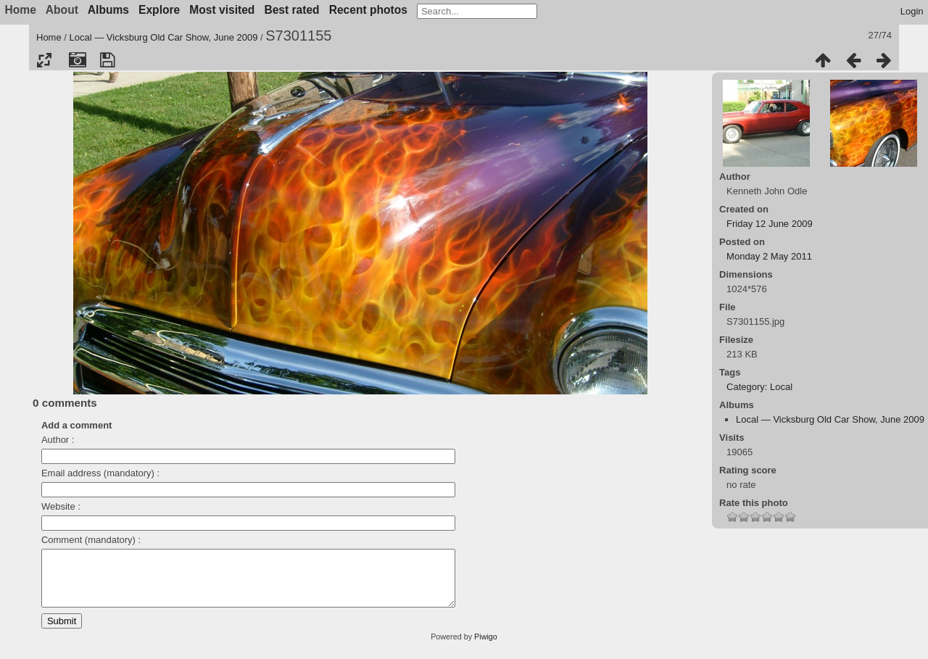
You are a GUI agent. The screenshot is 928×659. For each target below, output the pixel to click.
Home (49, 37)
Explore (159, 10)
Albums (108, 10)
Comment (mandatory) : (91, 539)
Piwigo (485, 647)
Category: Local (759, 386)
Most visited (221, 10)
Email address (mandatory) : (100, 473)
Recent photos (368, 10)
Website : (60, 506)
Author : (58, 439)
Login (912, 11)
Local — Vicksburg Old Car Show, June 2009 (164, 37)
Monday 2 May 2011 (769, 256)
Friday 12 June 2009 (769, 223)
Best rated (291, 10)
